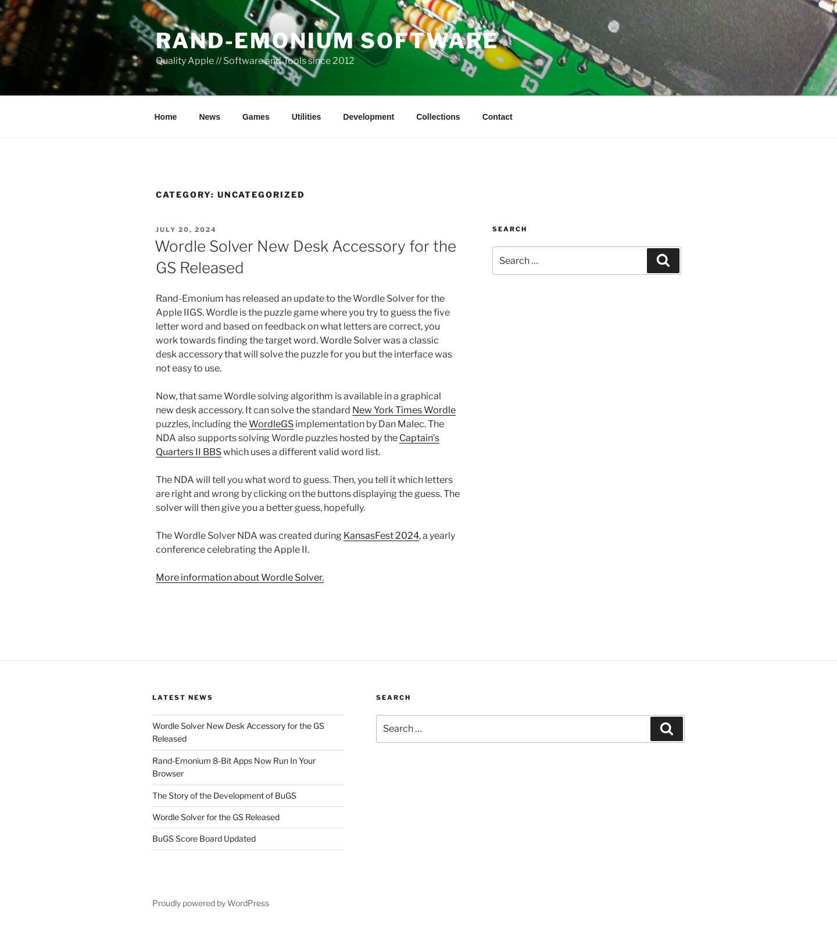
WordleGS (271, 424)
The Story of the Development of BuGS (224, 795)
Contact (497, 116)
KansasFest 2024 (381, 535)
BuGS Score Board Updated (204, 838)
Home (166, 116)
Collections (438, 116)
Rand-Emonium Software (327, 40)
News (209, 116)
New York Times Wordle (404, 410)
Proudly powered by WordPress (210, 903)
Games (256, 116)
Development (368, 116)
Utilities (306, 116)
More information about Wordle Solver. (240, 577)
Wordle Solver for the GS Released (216, 817)
